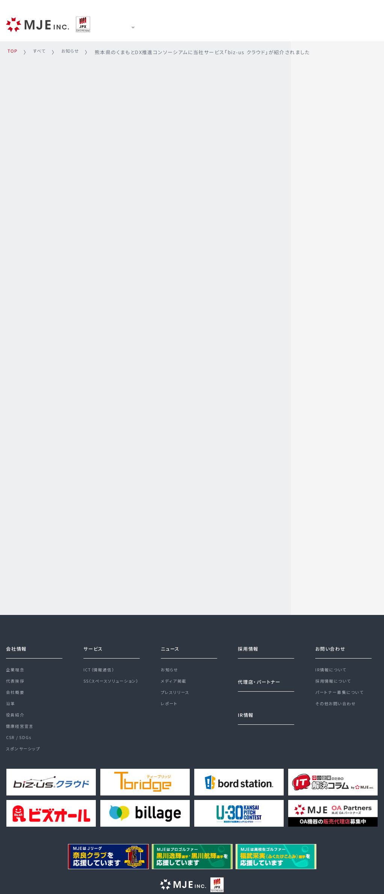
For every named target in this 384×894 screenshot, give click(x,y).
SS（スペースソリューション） (114, 678)
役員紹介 (16, 718)
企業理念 (16, 664)
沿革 (11, 704)
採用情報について (334, 678)
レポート (170, 704)
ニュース (206, 23)
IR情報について (332, 664)
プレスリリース (177, 691)
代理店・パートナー (262, 676)
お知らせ (170, 664)
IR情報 (245, 23)
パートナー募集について (341, 691)
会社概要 (16, 691)
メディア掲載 (174, 678)
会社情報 (18, 642)
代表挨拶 (16, 678)
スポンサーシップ (24, 759)
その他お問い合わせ (337, 704)
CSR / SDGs (20, 745)
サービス (164, 23)
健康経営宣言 (21, 732)
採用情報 (285, 23)
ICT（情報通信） (100, 664)
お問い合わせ (332, 642)
